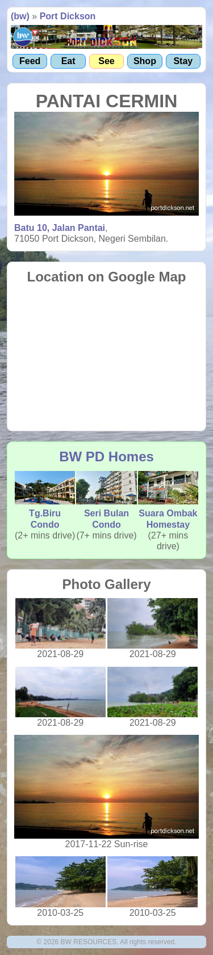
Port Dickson (68, 16)
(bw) (20, 16)
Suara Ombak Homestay (168, 500)
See (106, 61)
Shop (144, 61)
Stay (183, 61)
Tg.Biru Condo (45, 500)
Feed (29, 61)
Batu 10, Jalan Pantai (59, 228)
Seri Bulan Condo (106, 500)
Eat (68, 61)
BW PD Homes (106, 456)
